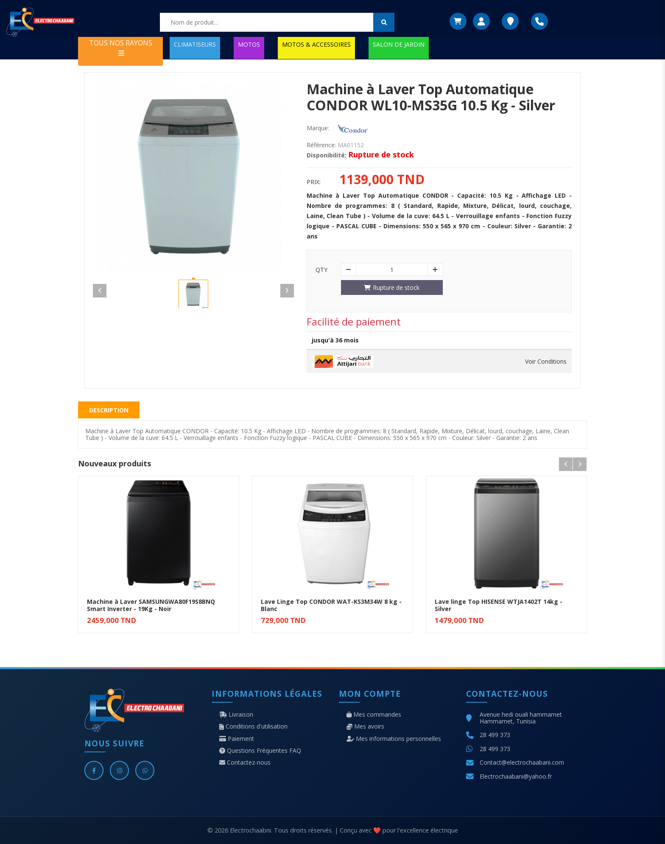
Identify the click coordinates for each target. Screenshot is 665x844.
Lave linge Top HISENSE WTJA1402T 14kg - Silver (498, 605)
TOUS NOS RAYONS (120, 47)
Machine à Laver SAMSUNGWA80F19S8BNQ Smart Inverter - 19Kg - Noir (151, 605)
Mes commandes (373, 714)
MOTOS (249, 44)
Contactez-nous (245, 762)
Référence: (321, 145)
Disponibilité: (326, 155)
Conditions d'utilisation (253, 726)
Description (109, 410)
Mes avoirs (365, 726)
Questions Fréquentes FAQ (260, 750)
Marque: (318, 128)
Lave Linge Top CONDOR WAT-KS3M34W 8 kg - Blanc (331, 605)
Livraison (236, 714)
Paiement (236, 738)
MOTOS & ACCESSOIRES (316, 44)
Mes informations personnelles (393, 738)
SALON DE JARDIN (399, 44)
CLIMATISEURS (195, 44)
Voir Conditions (546, 361)
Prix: (314, 182)
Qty (321, 269)
